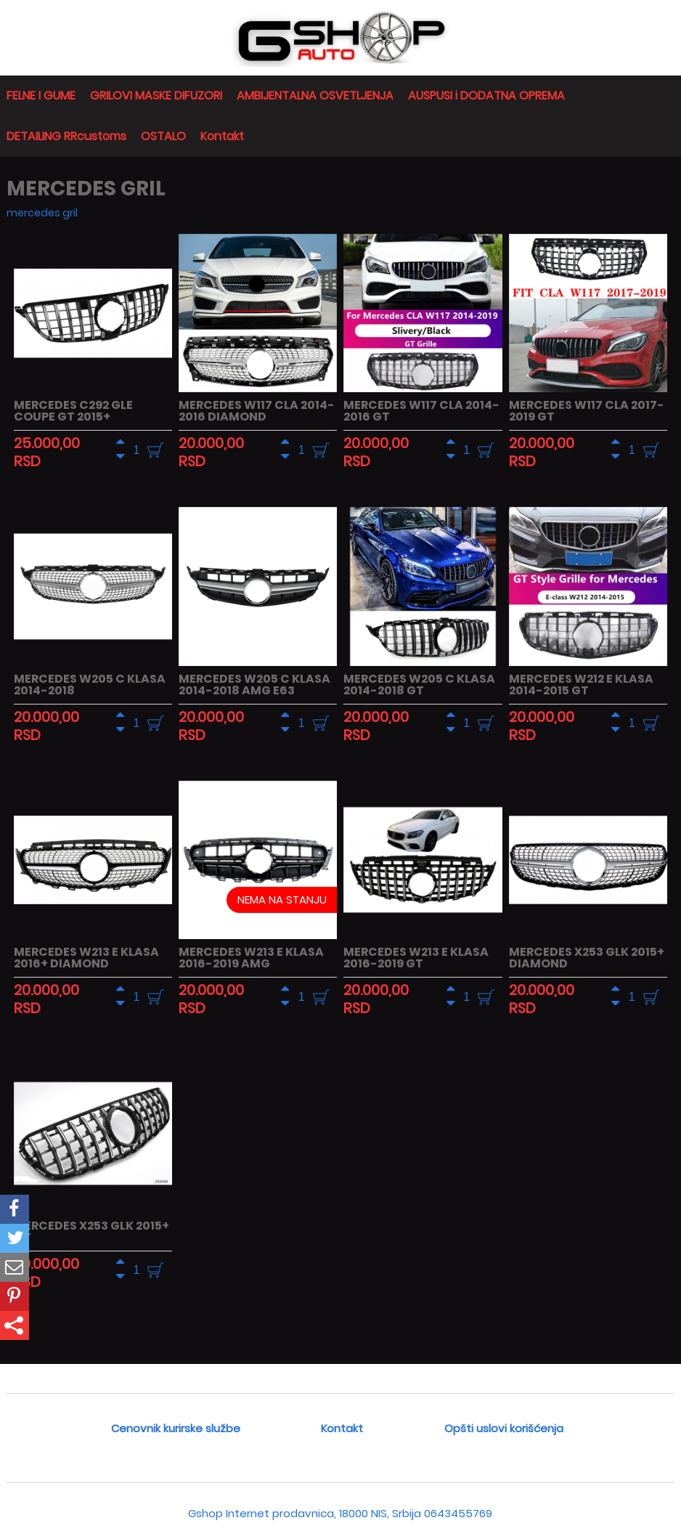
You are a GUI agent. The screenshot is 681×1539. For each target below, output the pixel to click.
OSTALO (163, 136)
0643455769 (458, 1513)
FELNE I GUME (41, 95)
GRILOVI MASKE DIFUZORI (156, 95)
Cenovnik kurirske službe (175, 1428)
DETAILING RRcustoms (66, 136)
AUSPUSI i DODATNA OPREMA (486, 95)
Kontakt (222, 136)
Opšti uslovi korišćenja (503, 1428)
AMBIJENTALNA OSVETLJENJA (315, 95)
